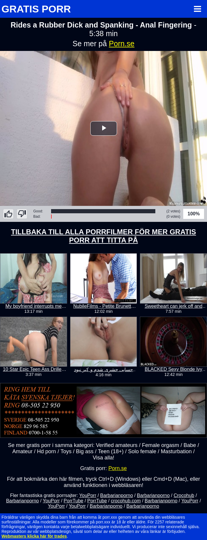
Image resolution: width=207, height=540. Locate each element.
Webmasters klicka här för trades (34, 536)
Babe (190, 445)
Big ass (85, 451)
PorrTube (73, 500)
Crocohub (184, 495)
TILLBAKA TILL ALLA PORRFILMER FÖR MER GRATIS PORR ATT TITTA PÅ (103, 236)
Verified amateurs (117, 445)
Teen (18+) (111, 451)
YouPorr (87, 495)
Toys (66, 451)
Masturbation (176, 451)
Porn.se (122, 43)
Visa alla (103, 458)
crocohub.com (126, 500)
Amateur (22, 451)
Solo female (142, 451)
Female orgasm (160, 445)
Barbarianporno (116, 495)
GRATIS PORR (36, 9)
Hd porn (46, 451)
